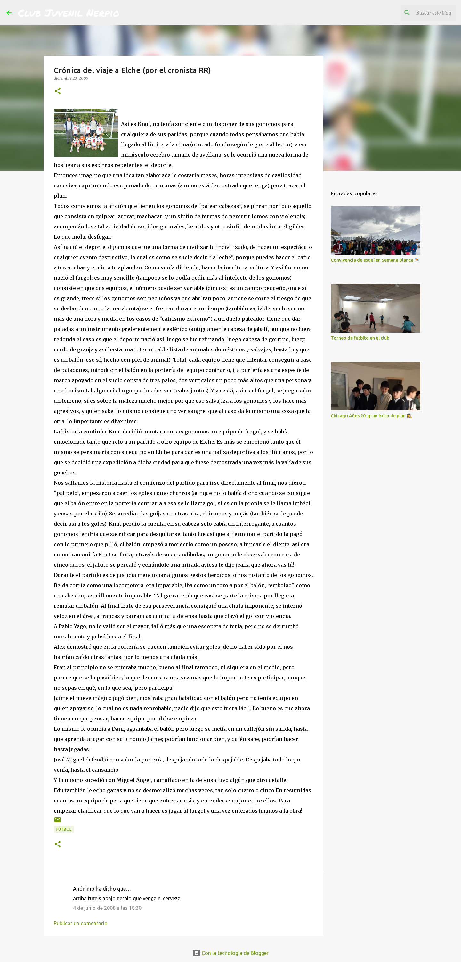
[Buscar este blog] (422, 13)
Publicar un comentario (81, 923)
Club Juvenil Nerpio (68, 12)
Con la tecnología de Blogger (231, 953)
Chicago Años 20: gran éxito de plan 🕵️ (371, 415)
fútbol (63, 829)
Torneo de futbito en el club (360, 338)
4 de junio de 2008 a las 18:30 (107, 908)
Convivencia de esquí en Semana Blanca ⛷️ (375, 260)
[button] (57, 91)
